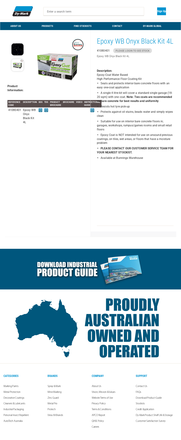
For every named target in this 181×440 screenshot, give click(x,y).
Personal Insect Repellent (16, 415)
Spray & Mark (54, 386)
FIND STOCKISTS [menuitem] (83, 26)
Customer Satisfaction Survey (150, 421)
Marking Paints (11, 386)
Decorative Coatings (14, 398)
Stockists (140, 403)
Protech (52, 409)
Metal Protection (12, 392)
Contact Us (141, 386)
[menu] (90, 26)
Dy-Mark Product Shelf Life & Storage (154, 415)
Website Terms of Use (102, 398)
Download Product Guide (149, 398)
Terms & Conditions (101, 409)
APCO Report (98, 415)
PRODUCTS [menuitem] (47, 26)
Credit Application (145, 409)
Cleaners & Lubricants (14, 403)
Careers (95, 427)
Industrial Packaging (14, 409)
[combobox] (93, 11)
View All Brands (55, 415)
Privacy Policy (99, 403)
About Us (96, 386)
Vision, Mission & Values (103, 392)
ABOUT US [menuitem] (15, 26)
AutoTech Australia (13, 421)
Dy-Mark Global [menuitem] (152, 26)
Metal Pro (52, 403)
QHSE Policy (98, 421)
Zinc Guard (53, 398)
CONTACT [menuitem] (117, 26)
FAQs (138, 392)
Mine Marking (54, 392)
